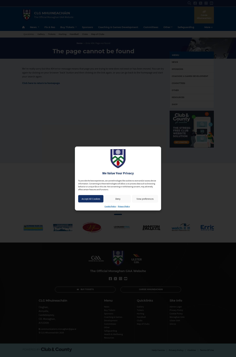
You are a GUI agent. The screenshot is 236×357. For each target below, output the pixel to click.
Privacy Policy (124, 206)
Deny (117, 198)
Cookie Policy (110, 206)
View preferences (145, 198)
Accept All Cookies (91, 198)
